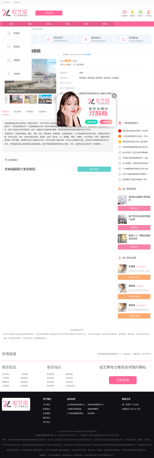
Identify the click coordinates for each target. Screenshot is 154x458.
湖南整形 (24, 382)
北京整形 (5, 374)
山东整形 (5, 386)
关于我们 (46, 405)
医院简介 (5, 112)
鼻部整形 (50, 378)
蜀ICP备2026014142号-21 (68, 435)
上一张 (6, 99)
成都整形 (5, 382)
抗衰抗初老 (70, 386)
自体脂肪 (115, 78)
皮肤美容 (107, 78)
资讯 (49, 24)
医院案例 (42, 112)
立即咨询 (49, 13)
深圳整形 (24, 378)
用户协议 (46, 422)
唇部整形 (99, 78)
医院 (67, 24)
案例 (105, 24)
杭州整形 (24, 386)
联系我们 (30, 112)
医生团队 (17, 112)
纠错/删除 (87, 54)
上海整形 (24, 374)
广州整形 (5, 378)
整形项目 (54, 367)
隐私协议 (46, 418)
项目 (30, 24)
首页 (11, 24)
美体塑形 (69, 378)
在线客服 (46, 413)
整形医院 (9, 367)
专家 (86, 24)
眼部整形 (82, 78)
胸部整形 (69, 374)
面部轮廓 (91, 78)
